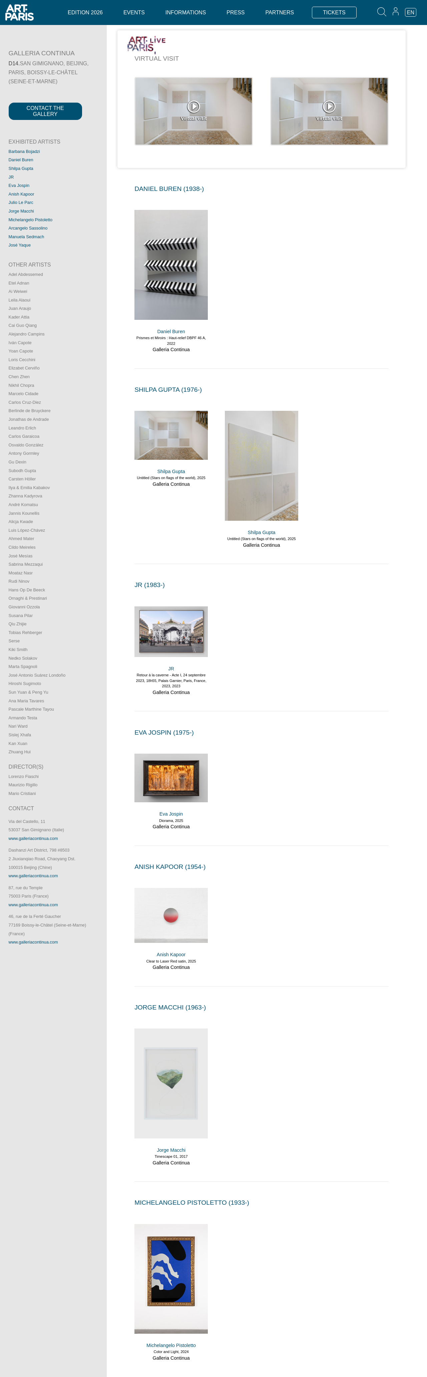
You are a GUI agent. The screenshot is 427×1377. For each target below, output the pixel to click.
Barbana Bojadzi (24, 151)
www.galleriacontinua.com (33, 838)
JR (11, 177)
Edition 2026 (85, 12)
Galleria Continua (170, 349)
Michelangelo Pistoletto (31, 219)
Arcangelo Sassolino (28, 228)
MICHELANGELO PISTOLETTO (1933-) (191, 1202)
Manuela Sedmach (26, 236)
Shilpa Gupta (21, 168)
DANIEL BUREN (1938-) (169, 188)
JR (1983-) (149, 584)
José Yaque (20, 245)
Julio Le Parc (21, 202)
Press (236, 12)
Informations (185, 12)
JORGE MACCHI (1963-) (170, 1007)
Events (134, 12)
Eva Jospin (19, 185)
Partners (279, 12)
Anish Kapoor (21, 194)
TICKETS (334, 12)
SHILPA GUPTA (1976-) (168, 389)
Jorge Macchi (21, 211)
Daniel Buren (21, 159)
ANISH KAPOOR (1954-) (169, 866)
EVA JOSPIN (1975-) (164, 732)
